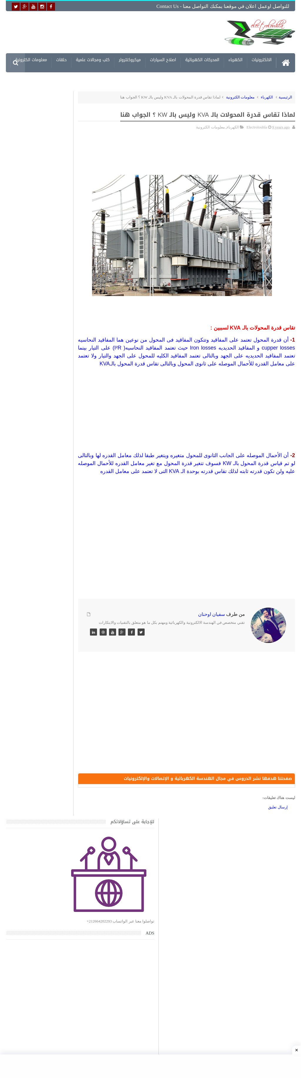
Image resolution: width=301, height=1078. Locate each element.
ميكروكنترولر (130, 59)
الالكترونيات (262, 59)
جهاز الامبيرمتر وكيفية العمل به (45, 579)
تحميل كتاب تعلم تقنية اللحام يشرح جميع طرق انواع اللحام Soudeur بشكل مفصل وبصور (40, 807)
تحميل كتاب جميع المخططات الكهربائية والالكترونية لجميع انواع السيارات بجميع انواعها (44, 614)
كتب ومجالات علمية (93, 59)
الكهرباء (235, 59)
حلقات (61, 59)
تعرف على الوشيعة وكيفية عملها (44, 744)
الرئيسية (285, 96)
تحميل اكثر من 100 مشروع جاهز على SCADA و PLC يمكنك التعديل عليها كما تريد (40, 779)
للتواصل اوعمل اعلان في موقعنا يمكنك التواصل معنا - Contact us (222, 6)
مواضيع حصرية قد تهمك (80, 835)
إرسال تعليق (277, 825)
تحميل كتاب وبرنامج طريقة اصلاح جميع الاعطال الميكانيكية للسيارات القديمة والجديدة (43, 917)
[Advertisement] (123, 31)
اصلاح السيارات (163, 59)
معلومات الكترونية (31, 59)
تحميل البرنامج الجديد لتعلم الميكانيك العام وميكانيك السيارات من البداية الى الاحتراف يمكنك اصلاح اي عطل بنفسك (39, 889)
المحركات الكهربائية (202, 59)
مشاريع (265, 79)
